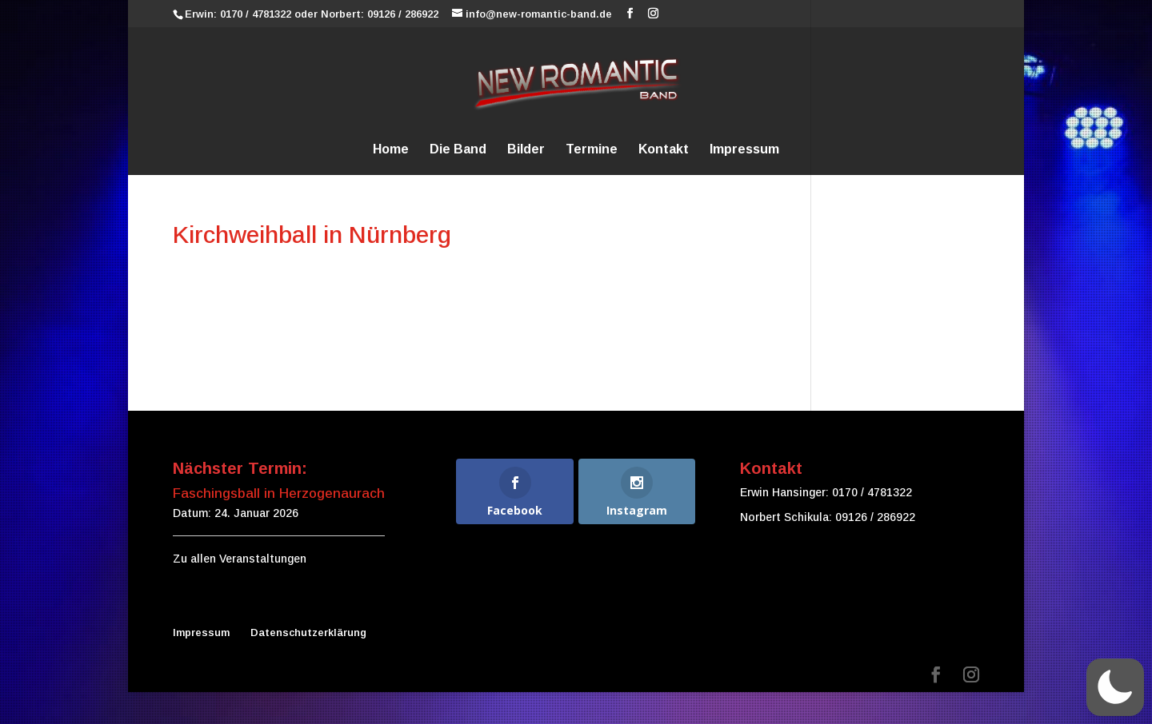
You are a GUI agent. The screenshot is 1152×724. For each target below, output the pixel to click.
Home (391, 150)
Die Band (458, 150)
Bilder (526, 150)
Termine (592, 150)
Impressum (744, 150)
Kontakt (663, 150)
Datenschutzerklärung (308, 632)
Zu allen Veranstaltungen (239, 558)
